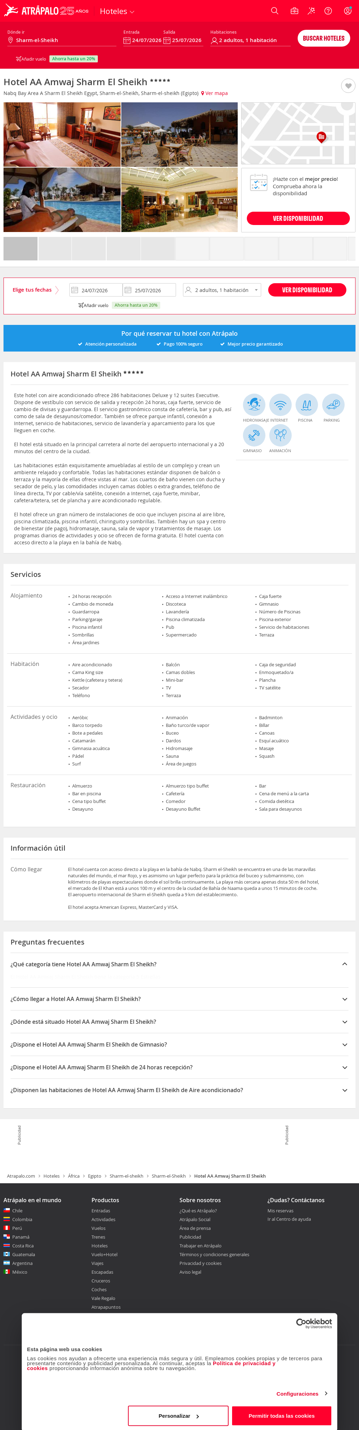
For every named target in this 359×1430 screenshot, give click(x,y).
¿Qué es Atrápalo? (198, 1210)
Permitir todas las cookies (282, 1414)
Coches (99, 1289)
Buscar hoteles (324, 38)
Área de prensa (195, 1228)
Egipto (94, 1176)
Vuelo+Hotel (104, 1254)
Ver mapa (214, 93)
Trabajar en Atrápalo (201, 1245)
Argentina (22, 1263)
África (74, 1176)
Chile (17, 1210)
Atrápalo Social (195, 1219)
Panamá (20, 1237)
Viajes (97, 1263)
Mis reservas (280, 1211)
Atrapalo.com (21, 1176)
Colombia (22, 1219)
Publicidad (190, 1237)
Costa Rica (23, 1245)
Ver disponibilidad (307, 289)
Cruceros (101, 1281)
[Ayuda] (328, 11)
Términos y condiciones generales (214, 1254)
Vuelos (99, 1228)
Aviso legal (190, 1272)
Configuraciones (298, 1392)
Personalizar (178, 1414)
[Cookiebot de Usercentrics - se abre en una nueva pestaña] (301, 1322)
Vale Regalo (103, 1298)
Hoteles (51, 1176)
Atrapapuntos (106, 1307)
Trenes (98, 1237)
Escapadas (102, 1272)
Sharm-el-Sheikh (169, 1176)
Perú (17, 1228)
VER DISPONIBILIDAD (298, 218)
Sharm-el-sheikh (126, 1176)
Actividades (103, 1219)
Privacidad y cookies (201, 1263)
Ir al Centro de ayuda (289, 1219)
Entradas (101, 1210)
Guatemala (23, 1254)
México (19, 1272)
